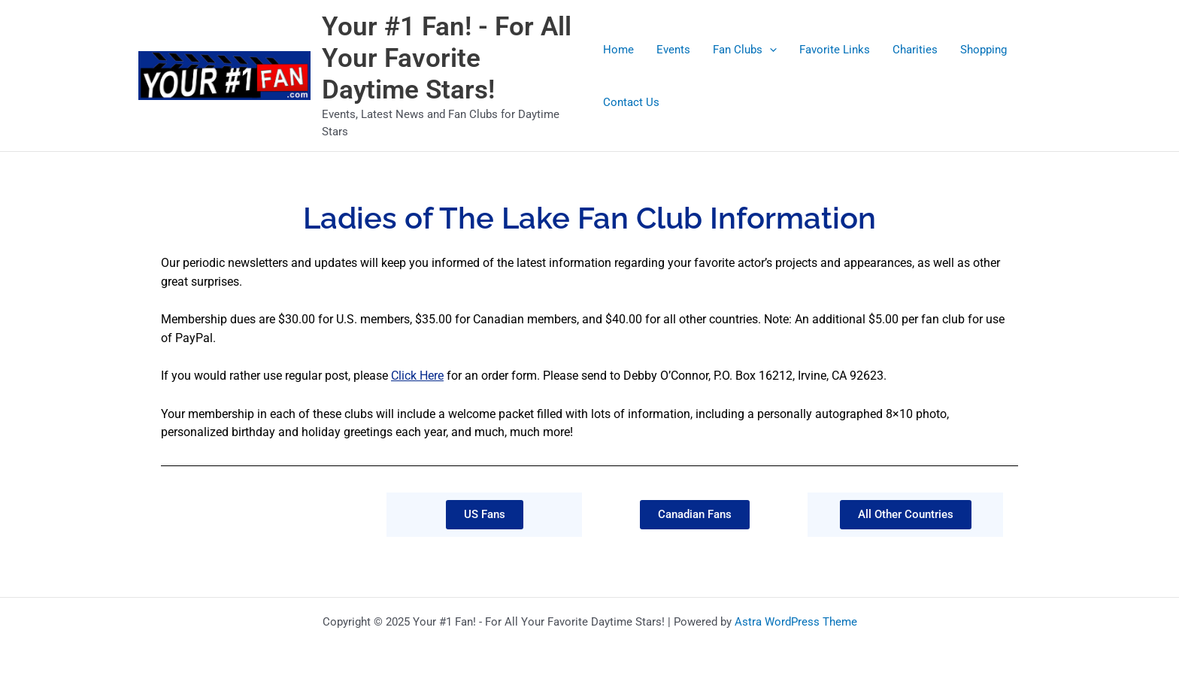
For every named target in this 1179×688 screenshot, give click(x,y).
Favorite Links (834, 49)
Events (673, 49)
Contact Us (631, 102)
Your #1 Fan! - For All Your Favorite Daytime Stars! (446, 58)
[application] (769, 49)
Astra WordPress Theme (796, 622)
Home (618, 49)
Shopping (983, 49)
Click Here (417, 375)
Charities (915, 49)
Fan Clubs (745, 49)
